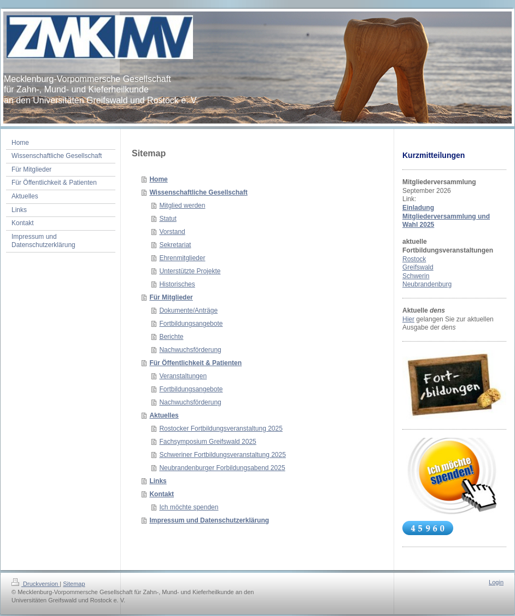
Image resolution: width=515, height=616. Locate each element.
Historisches (177, 284)
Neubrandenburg (427, 284)
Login (496, 582)
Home (158, 179)
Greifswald (418, 267)
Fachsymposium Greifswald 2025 (207, 441)
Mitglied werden (182, 205)
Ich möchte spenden (188, 507)
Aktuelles (163, 415)
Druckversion (35, 583)
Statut (167, 218)
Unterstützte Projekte (189, 271)
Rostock (414, 259)
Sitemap (74, 583)
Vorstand (172, 232)
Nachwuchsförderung (190, 350)
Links (157, 481)
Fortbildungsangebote (191, 323)
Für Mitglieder (170, 297)
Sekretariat (175, 245)
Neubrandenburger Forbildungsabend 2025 (222, 468)
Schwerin (415, 276)
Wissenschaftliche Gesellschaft (198, 192)
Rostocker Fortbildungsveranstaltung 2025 (220, 428)
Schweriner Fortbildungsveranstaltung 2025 (222, 455)
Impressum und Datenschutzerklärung (209, 520)
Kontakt (161, 494)
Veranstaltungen (183, 376)
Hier (408, 319)
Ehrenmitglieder (182, 258)
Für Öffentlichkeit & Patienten (195, 363)
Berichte (171, 337)
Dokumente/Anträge (188, 310)
